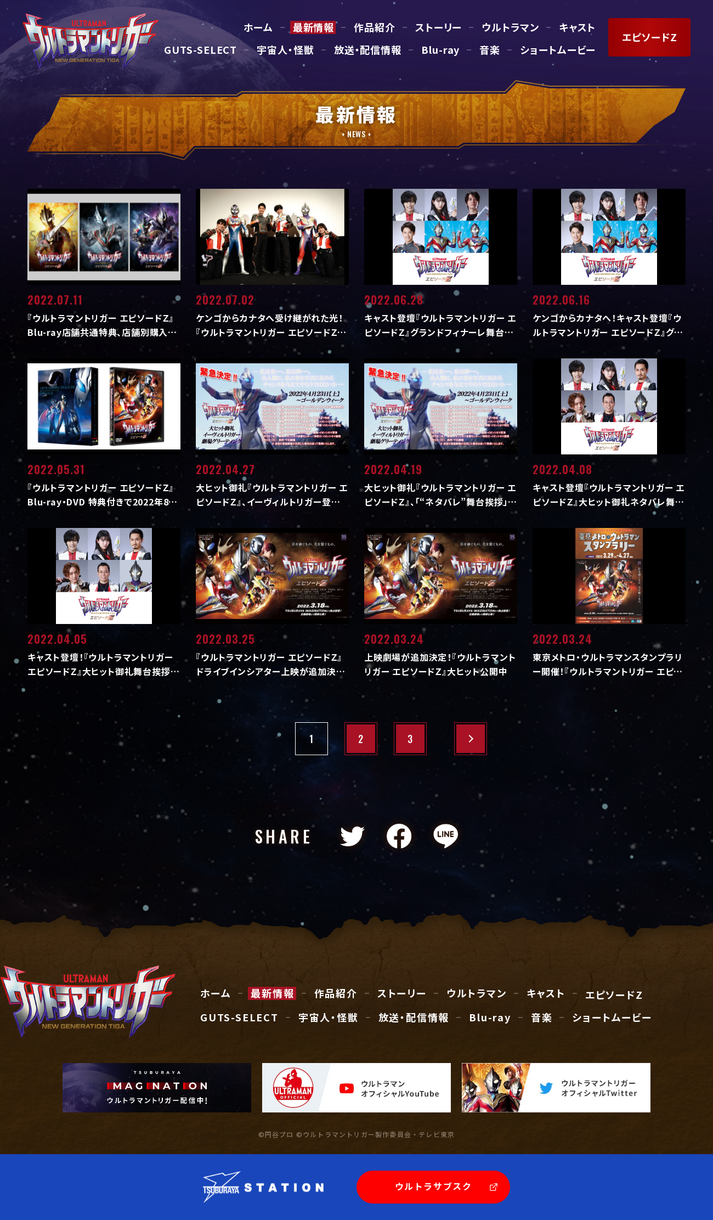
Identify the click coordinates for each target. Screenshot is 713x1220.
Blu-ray (440, 50)
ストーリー (438, 27)
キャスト (577, 27)
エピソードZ (614, 995)
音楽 (489, 50)
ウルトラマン (510, 27)
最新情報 (314, 27)
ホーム (258, 27)
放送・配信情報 (367, 50)
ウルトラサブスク (433, 1186)
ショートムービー (558, 50)
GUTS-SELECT (200, 50)
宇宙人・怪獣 (285, 50)
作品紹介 (374, 27)
